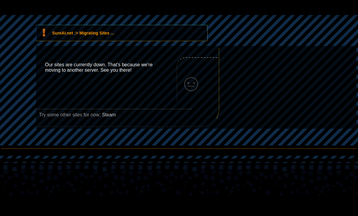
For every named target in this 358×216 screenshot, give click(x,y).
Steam (109, 114)
